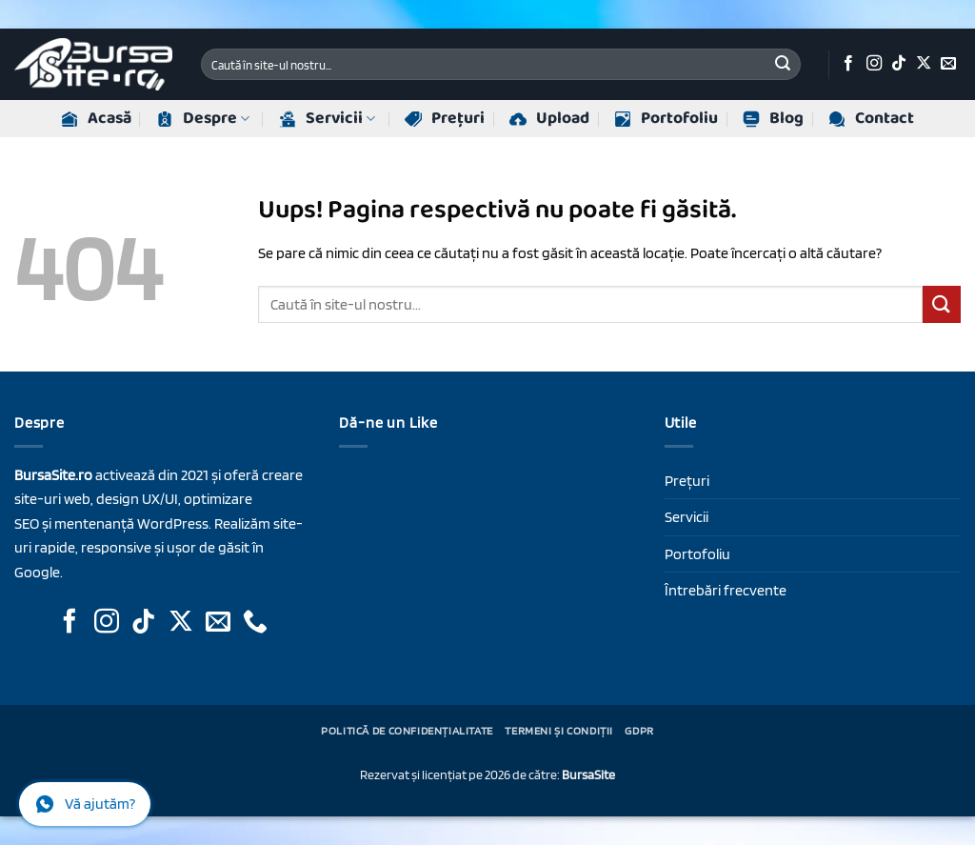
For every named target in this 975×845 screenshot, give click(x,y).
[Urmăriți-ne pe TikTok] (898, 63)
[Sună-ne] (255, 623)
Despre (202, 118)
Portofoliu (666, 118)
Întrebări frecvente (725, 590)
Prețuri (445, 118)
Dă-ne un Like (388, 422)
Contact (871, 118)
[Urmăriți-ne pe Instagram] (874, 63)
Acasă (96, 118)
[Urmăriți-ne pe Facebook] (848, 63)
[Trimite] (782, 65)
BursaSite (588, 774)
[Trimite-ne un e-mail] (948, 63)
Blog (773, 118)
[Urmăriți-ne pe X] (923, 63)
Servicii (327, 118)
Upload (549, 118)
